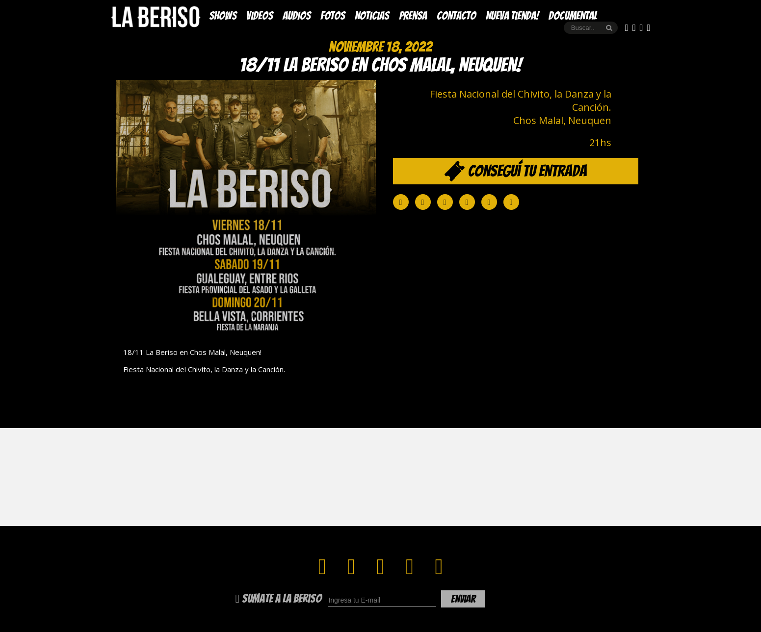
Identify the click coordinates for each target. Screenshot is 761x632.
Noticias (372, 16)
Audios (297, 16)
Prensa (413, 16)
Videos (259, 16)
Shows (222, 16)
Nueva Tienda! (512, 16)
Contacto (456, 16)
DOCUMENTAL (573, 16)
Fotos (332, 16)
